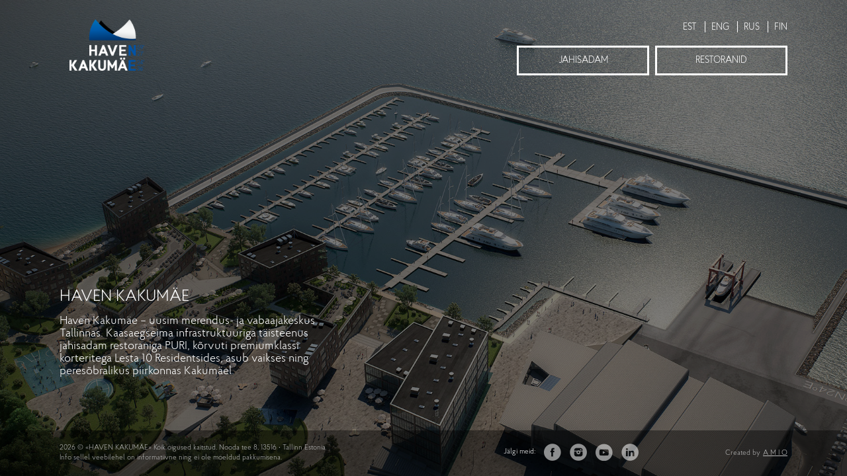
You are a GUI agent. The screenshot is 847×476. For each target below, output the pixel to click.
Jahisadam (583, 60)
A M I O (775, 453)
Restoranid (721, 60)
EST (690, 27)
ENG (720, 27)
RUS (752, 27)
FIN (780, 27)
